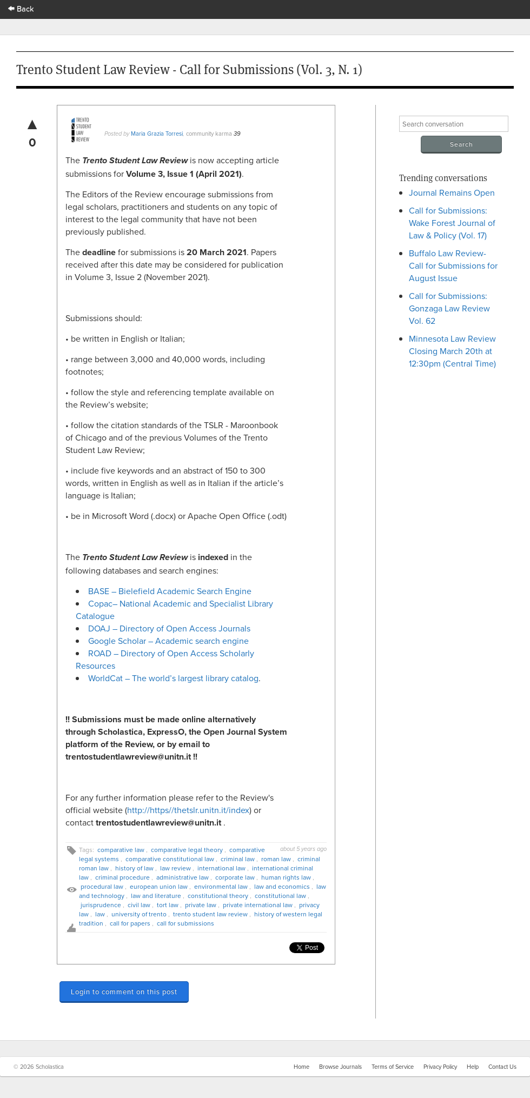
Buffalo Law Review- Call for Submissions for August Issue (453, 265)
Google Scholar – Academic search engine (168, 641)
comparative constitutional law (169, 858)
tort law (167, 904)
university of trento (139, 914)
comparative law (120, 849)
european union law (159, 886)
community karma (209, 133)
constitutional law (280, 895)
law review (175, 868)
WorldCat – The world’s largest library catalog (173, 678)
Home (301, 1066)
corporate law (235, 877)
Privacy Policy (440, 1066)
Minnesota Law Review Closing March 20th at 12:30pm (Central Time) (452, 350)
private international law (258, 904)
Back (21, 8)
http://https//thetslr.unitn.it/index (188, 810)
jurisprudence (101, 904)
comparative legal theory (187, 849)
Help (473, 1066)
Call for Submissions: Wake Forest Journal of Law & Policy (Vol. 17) (452, 222)
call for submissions (185, 923)
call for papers (130, 923)
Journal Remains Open (452, 192)
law (100, 914)
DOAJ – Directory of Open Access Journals (169, 628)
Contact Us (502, 1066)
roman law (276, 858)
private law (200, 904)
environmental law (221, 886)
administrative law (182, 877)
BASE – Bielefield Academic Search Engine (169, 591)
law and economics (282, 886)
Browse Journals (340, 1066)
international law (221, 868)
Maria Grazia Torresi (157, 133)
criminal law (238, 858)
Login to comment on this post (124, 991)
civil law (139, 904)
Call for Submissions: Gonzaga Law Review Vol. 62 (449, 308)
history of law (134, 868)
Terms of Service (393, 1066)
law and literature (156, 895)
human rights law (286, 877)
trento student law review (210, 914)
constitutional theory (218, 895)
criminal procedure (122, 877)
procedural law (102, 886)
